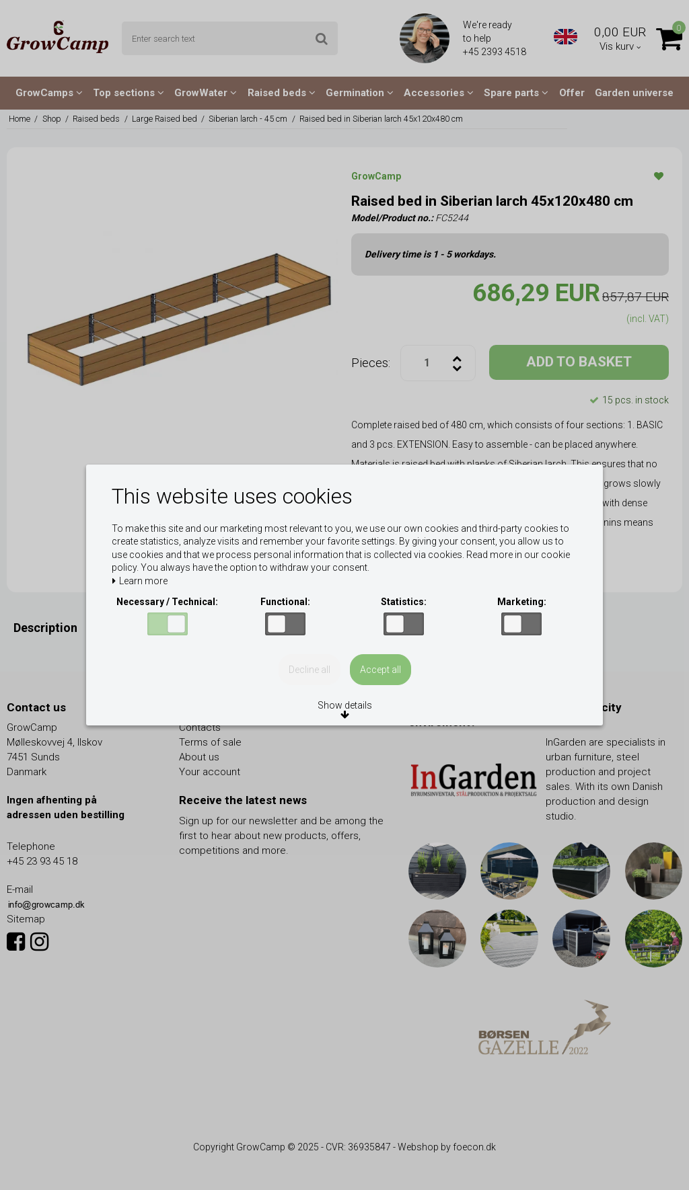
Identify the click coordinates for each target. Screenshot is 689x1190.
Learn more (140, 581)
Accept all (380, 669)
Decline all (309, 669)
